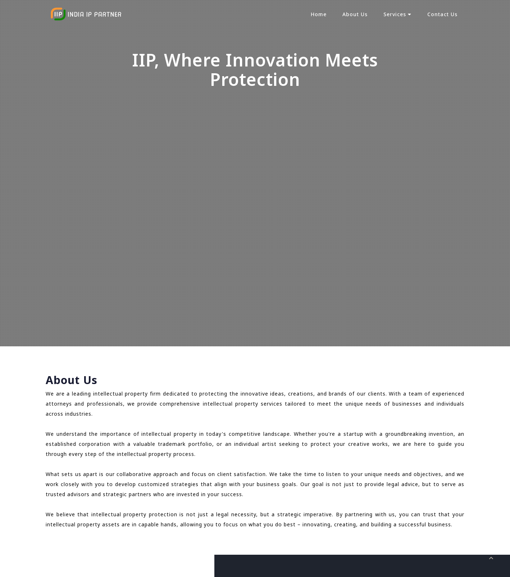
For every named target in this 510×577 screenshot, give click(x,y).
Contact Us (442, 14)
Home (319, 14)
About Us (355, 14)
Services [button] (397, 14)
